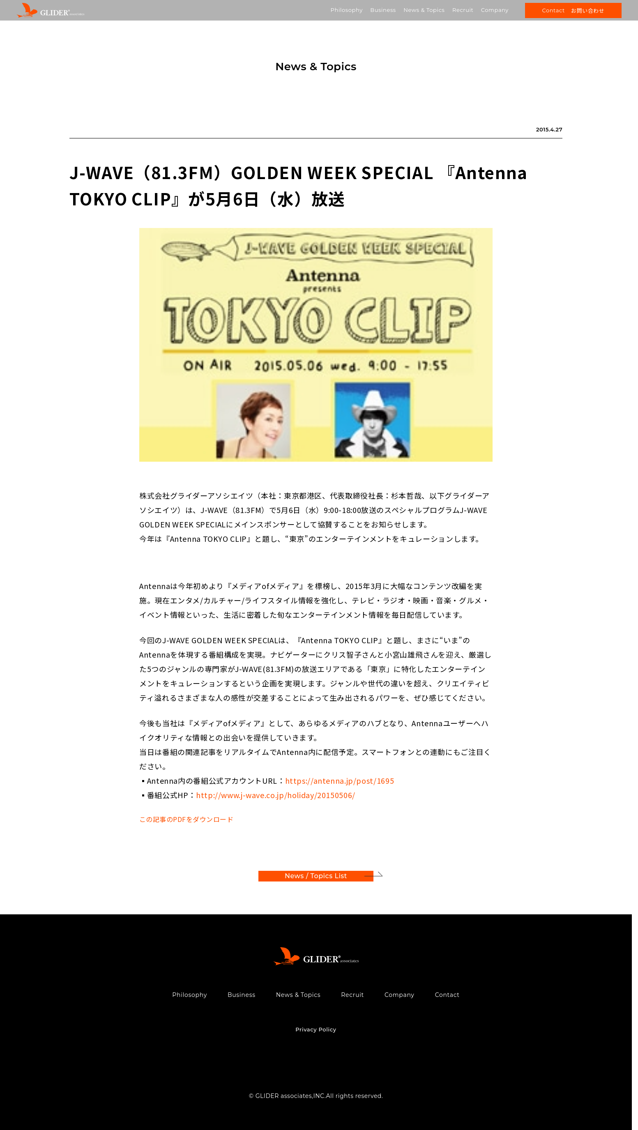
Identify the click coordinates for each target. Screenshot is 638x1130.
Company (495, 10)
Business (383, 10)
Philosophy (347, 10)
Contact (447, 995)
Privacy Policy (315, 1029)
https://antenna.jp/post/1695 (339, 780)
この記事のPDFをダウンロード (186, 819)
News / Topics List (316, 876)
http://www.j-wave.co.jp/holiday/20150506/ (275, 794)
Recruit (462, 10)
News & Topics (424, 10)
